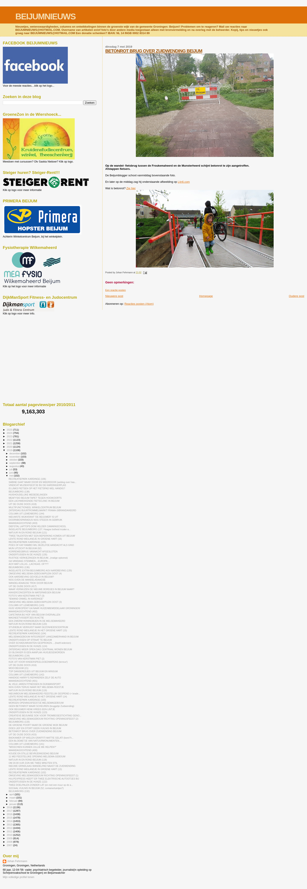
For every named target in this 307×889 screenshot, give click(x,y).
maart (12, 797)
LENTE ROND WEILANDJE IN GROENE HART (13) (35, 769)
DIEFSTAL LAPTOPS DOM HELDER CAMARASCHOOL (37, 526)
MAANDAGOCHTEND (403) (23, 523)
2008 (10, 841)
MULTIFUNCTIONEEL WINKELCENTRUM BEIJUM (35, 507)
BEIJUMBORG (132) (19, 791)
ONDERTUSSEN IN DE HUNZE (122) (28, 781)
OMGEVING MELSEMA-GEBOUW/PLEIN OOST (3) (35, 602)
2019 (10, 450)
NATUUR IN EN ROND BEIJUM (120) (28, 624)
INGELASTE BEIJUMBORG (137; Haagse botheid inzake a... (40, 529)
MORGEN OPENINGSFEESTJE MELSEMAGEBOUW (36, 703)
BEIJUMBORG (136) (19, 567)
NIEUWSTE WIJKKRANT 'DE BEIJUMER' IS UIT (33, 517)
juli (11, 469)
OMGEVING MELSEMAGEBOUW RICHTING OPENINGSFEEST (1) (43, 775)
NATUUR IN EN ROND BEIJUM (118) (28, 759)
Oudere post (296, 296)
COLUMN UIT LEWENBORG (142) (26, 674)
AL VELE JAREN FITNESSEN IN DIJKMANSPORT (35, 684)
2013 (10, 824)
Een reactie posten (115, 290)
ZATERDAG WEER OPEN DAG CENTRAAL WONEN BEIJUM (40, 649)
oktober (13, 459)
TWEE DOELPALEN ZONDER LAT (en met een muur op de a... (41, 785)
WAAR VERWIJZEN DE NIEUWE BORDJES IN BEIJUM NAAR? (41, 589)
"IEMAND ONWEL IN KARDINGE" (26, 598)
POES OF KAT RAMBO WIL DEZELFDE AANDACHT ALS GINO (41, 545)
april (12, 794)
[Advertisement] (22, 338)
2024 (10, 432)
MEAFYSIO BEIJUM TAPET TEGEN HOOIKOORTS (35, 498)
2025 (10, 429)
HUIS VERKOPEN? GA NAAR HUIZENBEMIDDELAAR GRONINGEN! (44, 608)
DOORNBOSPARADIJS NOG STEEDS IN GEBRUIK (35, 520)
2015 (10, 817)
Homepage (206, 296)
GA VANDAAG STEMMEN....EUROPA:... (29, 561)
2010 (10, 834)
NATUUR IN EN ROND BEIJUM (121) (28, 532)
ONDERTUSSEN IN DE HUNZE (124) (28, 646)
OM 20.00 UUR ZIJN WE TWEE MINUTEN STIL (33, 763)
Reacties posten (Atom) (139, 303)
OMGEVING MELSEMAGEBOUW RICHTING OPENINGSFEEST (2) (43, 718)
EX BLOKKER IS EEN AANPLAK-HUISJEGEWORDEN (37, 652)
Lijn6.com (184, 181)
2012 (10, 828)
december (15, 453)
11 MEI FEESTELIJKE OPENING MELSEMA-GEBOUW (37, 756)
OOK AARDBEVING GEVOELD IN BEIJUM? (31, 576)
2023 (10, 436)
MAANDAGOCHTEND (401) (23, 681)
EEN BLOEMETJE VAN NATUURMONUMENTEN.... (35, 740)
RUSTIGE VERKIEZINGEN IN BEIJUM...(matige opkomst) (38, 557)
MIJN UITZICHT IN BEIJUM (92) (25, 548)
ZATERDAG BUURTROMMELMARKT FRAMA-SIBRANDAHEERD (42, 510)
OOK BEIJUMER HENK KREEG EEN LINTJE (32, 709)
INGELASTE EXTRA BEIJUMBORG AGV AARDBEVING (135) (40, 570)
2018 (10, 807)
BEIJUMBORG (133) (19, 721)
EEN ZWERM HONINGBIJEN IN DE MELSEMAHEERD (37, 621)
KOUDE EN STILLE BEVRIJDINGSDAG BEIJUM (34, 753)
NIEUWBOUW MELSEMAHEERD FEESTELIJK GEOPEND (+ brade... (44, 693)
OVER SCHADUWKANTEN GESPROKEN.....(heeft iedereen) (40, 643)
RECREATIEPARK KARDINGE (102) (27, 772)
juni (11, 472)
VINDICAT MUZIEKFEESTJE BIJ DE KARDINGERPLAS (37, 485)
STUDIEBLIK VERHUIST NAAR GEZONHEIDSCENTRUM (38, 627)
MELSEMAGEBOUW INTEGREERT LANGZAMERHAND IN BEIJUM (44, 636)
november (15, 456)
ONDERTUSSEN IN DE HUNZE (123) (28, 712)
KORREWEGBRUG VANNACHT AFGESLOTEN (33, 551)
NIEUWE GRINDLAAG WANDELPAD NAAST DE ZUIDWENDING (42, 766)
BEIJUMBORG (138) (19, 491)
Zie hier (131, 188)
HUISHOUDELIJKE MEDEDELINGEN (28, 494)
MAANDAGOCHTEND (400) (23, 750)
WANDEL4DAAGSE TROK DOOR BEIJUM (30, 583)
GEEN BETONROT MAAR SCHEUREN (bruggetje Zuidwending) (41, 706)
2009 (10, 838)
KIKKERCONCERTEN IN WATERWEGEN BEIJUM (34, 592)
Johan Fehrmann (17, 861)
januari (13, 804)
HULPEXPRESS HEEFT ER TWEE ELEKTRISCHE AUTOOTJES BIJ (44, 778)
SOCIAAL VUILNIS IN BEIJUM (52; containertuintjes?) (36, 788)
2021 (10, 443)
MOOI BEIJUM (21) (18, 668)
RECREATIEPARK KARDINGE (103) (27, 699)
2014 (10, 821)
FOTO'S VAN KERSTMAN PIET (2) (26, 658)
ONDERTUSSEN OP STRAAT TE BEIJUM (30, 640)
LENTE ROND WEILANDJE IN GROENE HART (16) (35, 538)
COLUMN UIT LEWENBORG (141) (26, 744)
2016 (10, 814)
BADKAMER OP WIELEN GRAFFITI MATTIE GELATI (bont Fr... (41, 737)
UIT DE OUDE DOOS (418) (23, 504)
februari (13, 801)
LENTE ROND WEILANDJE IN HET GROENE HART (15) (38, 630)
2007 (10, 845)
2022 (10, 439)
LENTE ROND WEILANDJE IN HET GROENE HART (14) (38, 696)
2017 (10, 810)
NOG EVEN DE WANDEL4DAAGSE (27, 579)
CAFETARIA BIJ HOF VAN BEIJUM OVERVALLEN (34, 614)
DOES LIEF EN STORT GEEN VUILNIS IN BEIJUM (35, 728)
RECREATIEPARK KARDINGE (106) (27, 479)
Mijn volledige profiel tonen (18, 877)
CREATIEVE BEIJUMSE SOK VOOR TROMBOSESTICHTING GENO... (45, 715)
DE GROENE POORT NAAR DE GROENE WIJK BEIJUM (38, 725)
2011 (10, 831)
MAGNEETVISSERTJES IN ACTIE (26, 617)
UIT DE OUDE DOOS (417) (23, 586)
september (15, 463)
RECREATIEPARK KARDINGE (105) (27, 542)
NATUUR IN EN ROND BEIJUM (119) (28, 690)
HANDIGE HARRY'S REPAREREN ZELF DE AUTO (35, 677)
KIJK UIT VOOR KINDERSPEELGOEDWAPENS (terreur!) (38, 662)
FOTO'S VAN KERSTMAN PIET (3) (26, 595)
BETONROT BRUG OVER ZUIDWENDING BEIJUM (153, 50)
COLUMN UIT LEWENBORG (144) (26, 513)
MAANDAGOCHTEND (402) (23, 611)
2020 (10, 446)
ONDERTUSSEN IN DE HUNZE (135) (28, 554)
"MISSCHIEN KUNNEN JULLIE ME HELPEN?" (32, 747)
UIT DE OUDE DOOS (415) (23, 734)
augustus (14, 466)
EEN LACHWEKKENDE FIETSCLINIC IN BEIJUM (34, 501)
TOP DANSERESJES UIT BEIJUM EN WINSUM (33, 671)
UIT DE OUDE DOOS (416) (23, 665)
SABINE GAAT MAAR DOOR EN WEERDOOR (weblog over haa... (42, 482)
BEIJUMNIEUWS (45, 16)
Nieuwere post (114, 296)
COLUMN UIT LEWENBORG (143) (26, 605)
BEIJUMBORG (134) (19, 655)
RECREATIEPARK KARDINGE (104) (27, 633)
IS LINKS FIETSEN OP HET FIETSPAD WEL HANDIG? (37, 488)
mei (11, 475)
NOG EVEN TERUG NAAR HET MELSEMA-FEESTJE (36, 687)
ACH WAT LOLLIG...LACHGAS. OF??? (28, 564)
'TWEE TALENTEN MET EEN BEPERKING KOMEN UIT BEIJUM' (42, 535)
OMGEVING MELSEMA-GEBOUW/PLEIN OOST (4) (35, 573)
